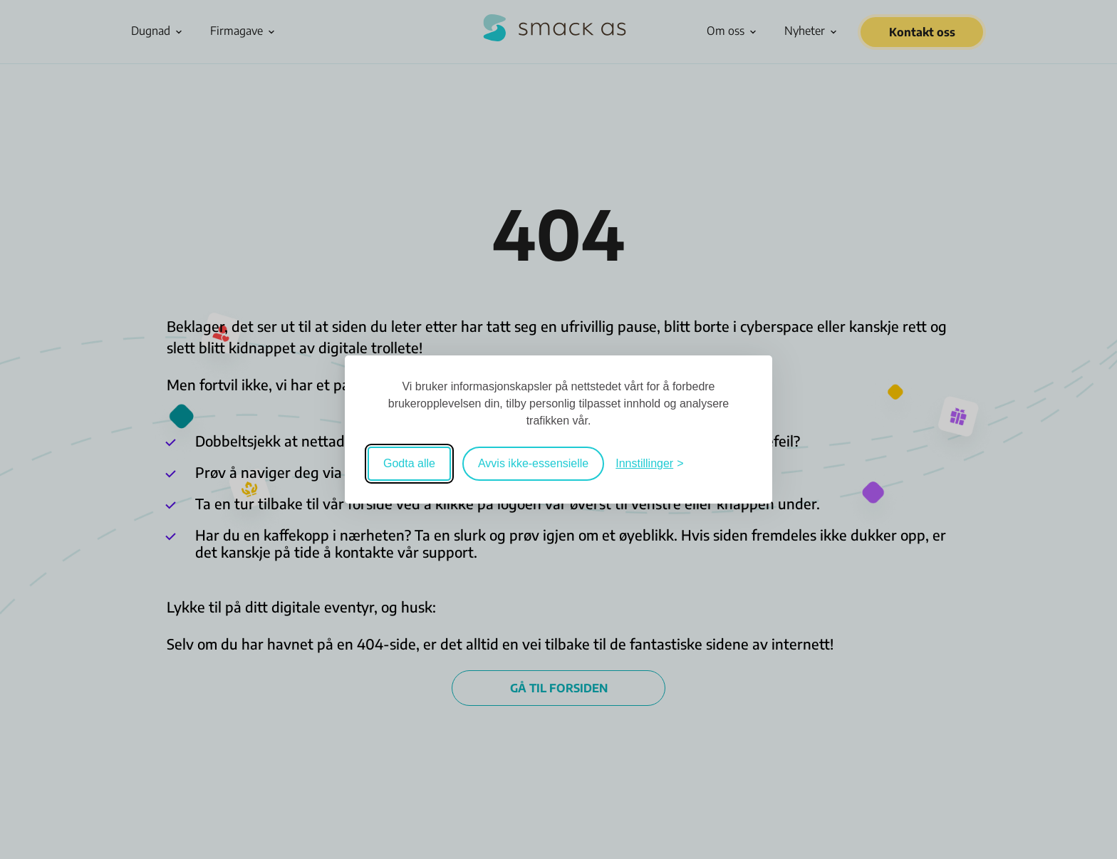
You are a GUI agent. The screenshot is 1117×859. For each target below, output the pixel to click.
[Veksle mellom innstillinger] (649, 463)
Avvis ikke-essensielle (533, 463)
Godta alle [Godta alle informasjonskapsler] (409, 463)
